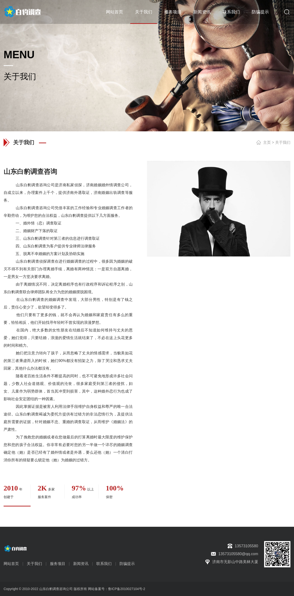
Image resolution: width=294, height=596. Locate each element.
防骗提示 (260, 12)
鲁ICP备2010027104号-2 (126, 589)
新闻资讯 (202, 12)
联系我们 (231, 12)
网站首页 (114, 12)
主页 (267, 142)
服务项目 (172, 12)
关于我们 (143, 12)
